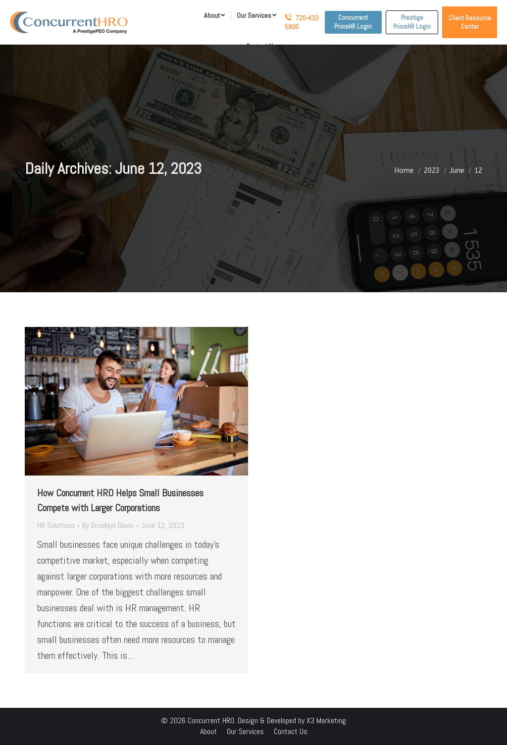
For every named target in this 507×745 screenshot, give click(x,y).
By (108, 525)
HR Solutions (56, 525)
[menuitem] (214, 15)
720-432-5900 (302, 22)
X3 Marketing (326, 720)
